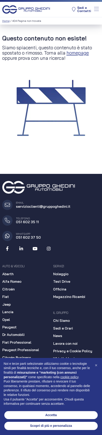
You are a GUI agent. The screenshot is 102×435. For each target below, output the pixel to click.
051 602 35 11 (27, 222)
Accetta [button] (51, 415)
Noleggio (60, 274)
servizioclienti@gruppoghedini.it (43, 206)
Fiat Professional (16, 342)
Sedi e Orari (63, 328)
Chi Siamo (61, 320)
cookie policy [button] (69, 377)
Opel (6, 320)
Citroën (8, 289)
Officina (59, 289)
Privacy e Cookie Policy (72, 351)
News (57, 336)
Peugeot (9, 327)
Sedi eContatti (81, 9)
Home (6, 20)
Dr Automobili (13, 334)
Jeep (6, 304)
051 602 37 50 (28, 237)
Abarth (8, 274)
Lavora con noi (65, 343)
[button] (96, 365)
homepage (78, 53)
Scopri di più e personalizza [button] (51, 426)
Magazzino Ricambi (69, 297)
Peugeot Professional (20, 350)
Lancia (7, 312)
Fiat (5, 297)
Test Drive (61, 281)
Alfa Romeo (11, 281)
